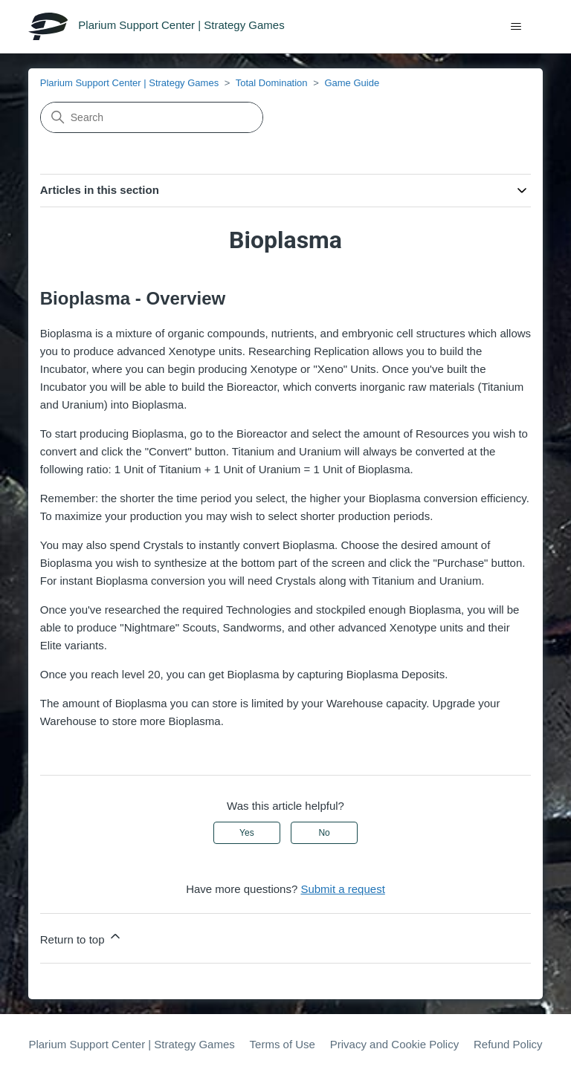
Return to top (81, 937)
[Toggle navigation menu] (516, 27)
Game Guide (351, 82)
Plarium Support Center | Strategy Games (129, 82)
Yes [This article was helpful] (246, 833)
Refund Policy (508, 1044)
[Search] (151, 117)
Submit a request (342, 889)
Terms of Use (282, 1044)
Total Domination (272, 82)
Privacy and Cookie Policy (394, 1044)
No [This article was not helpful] (323, 833)
